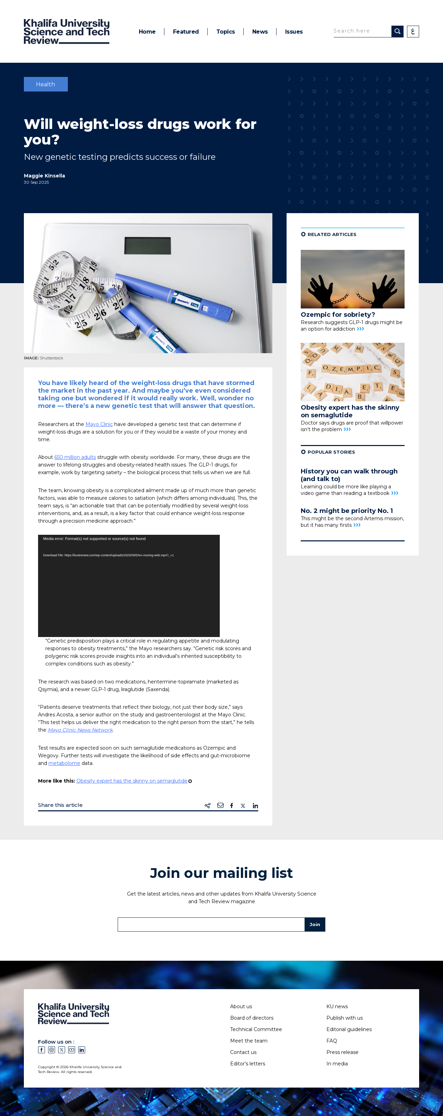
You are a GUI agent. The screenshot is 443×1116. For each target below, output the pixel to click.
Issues (294, 31)
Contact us (243, 1052)
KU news (337, 1006)
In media (337, 1064)
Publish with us (344, 1018)
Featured (186, 31)
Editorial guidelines (349, 1029)
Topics (225, 31)
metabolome (64, 763)
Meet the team (249, 1041)
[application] (129, 586)
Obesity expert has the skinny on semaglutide (132, 781)
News (260, 31)
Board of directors (251, 1018)
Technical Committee (256, 1029)
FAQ (331, 1041)
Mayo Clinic (99, 424)
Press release (342, 1052)
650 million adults (75, 457)
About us (241, 1006)
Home (147, 31)
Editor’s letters (247, 1064)
